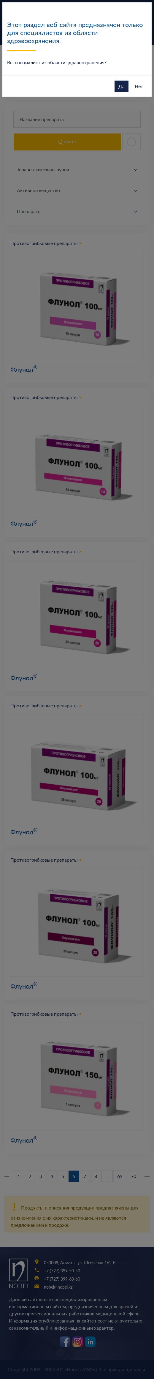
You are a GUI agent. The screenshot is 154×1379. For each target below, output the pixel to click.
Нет (139, 86)
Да (121, 86)
